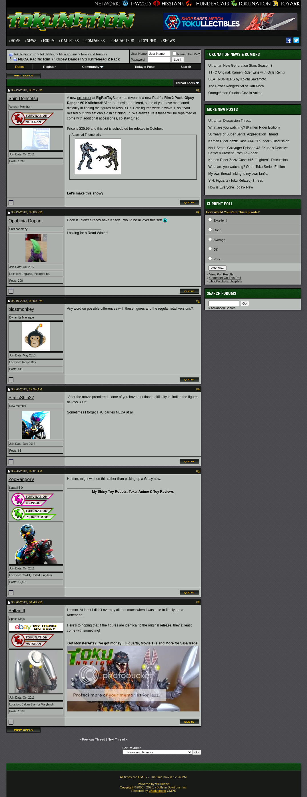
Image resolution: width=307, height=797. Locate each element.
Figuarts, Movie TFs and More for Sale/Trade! (161, 643)
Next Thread (116, 739)
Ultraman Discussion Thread (230, 121)
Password (138, 59)
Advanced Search (223, 308)
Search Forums (221, 293)
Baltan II (17, 610)
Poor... (218, 259)
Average (219, 240)
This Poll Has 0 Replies (225, 281)
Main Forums (68, 54)
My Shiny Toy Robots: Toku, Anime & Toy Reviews (133, 492)
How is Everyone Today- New (230, 187)
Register (49, 66)
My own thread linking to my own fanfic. (238, 174)
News (32, 40)
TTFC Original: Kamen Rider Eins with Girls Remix (246, 72)
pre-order (84, 98)
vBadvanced (157, 790)
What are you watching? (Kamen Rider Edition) (244, 127)
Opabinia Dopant (26, 220)
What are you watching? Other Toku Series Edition (246, 167)
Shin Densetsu (23, 98)
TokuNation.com (25, 54)
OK (216, 249)
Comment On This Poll (225, 277)
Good (217, 230)
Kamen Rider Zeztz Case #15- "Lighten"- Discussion (248, 160)
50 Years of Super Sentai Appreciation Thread (243, 134)
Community (93, 66)
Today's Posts (145, 66)
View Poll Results (221, 274)
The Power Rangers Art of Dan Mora (236, 86)
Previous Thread (93, 739)
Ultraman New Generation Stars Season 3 (240, 66)
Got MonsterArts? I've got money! (95, 643)
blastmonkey (21, 309)
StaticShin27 (21, 397)
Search (185, 66)
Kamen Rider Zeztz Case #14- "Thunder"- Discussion (248, 141)
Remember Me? (186, 54)
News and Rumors (94, 54)
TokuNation (47, 54)
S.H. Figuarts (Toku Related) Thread (236, 180)
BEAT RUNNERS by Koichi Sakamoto (237, 79)
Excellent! (220, 220)
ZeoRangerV (22, 479)
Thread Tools (185, 83)
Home (15, 40)
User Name (139, 53)
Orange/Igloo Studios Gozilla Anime (235, 93)
